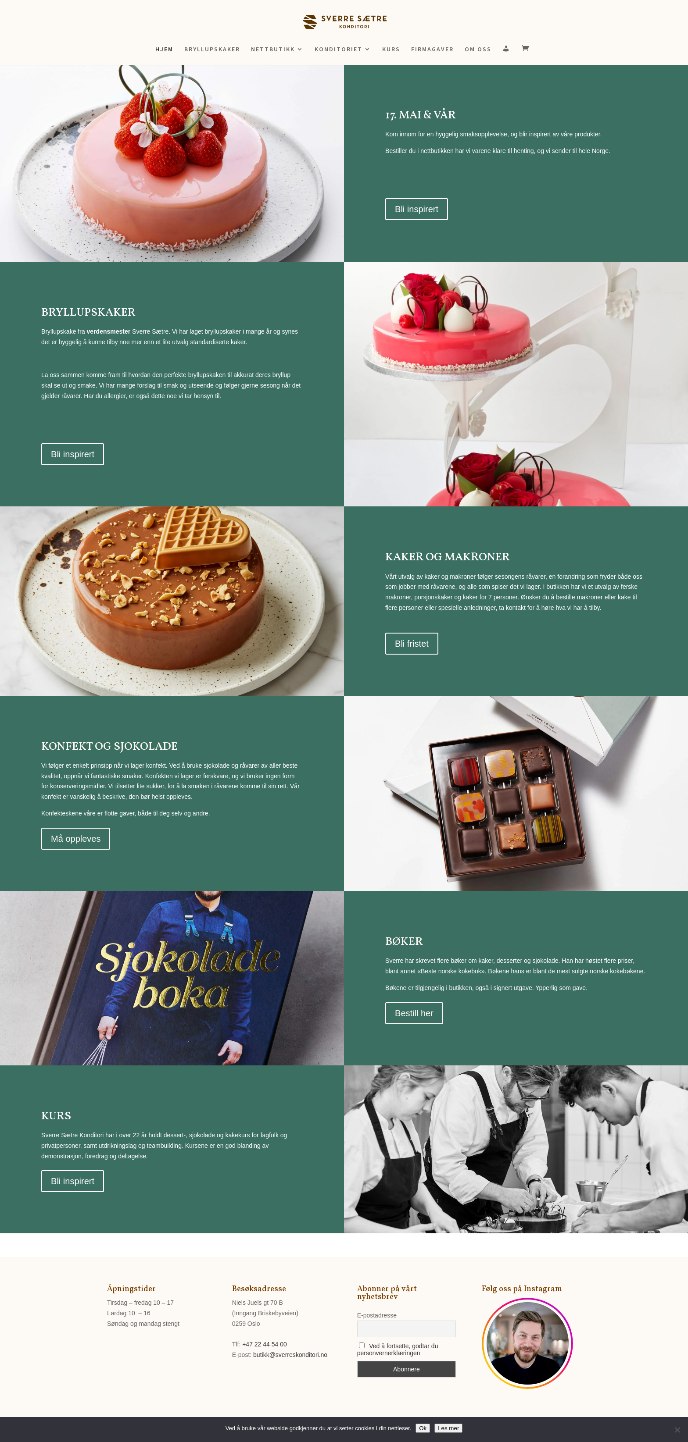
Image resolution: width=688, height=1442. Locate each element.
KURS (391, 49)
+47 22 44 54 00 (264, 1344)
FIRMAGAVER (432, 49)
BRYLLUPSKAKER (212, 49)
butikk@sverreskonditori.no (290, 1354)
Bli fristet (412, 643)
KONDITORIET (338, 49)
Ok (422, 1428)
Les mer (448, 1428)
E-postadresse (377, 1315)
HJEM (164, 49)
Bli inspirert (416, 209)
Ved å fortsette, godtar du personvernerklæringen (397, 1349)
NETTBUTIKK (273, 49)
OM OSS (478, 49)
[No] (677, 1429)
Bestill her (414, 1013)
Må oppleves (75, 839)
